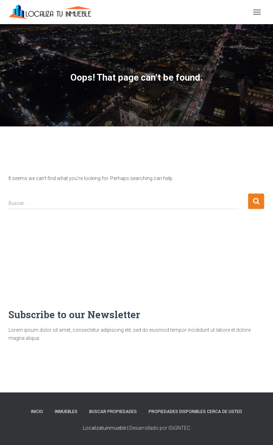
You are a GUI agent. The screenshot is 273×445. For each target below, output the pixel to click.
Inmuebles (66, 411)
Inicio (37, 411)
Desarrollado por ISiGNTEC (159, 428)
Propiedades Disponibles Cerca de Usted (195, 411)
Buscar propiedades (113, 411)
